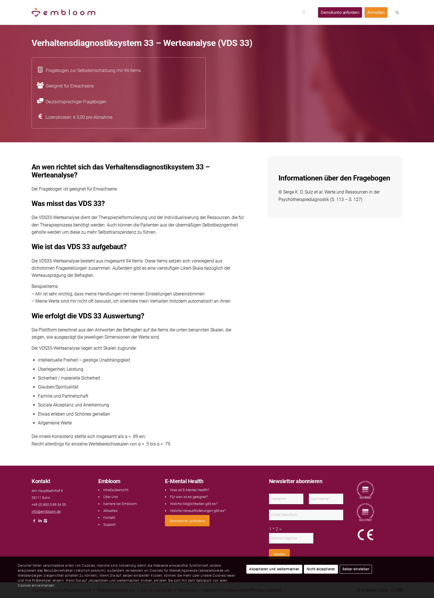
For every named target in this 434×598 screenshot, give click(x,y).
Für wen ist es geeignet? (189, 497)
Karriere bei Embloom (120, 504)
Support (109, 524)
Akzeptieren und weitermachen (274, 569)
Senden (279, 554)
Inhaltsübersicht (115, 490)
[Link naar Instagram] (45, 522)
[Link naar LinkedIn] (40, 522)
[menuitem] (306, 12)
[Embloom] (63, 12)
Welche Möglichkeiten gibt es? (194, 504)
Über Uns (110, 497)
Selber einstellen (355, 569)
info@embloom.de (46, 511)
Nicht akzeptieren (321, 569)
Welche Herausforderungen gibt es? (198, 511)
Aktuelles (110, 511)
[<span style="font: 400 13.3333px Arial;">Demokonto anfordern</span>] (187, 520)
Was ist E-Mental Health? (189, 490)
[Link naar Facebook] (34, 522)
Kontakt (109, 517)
